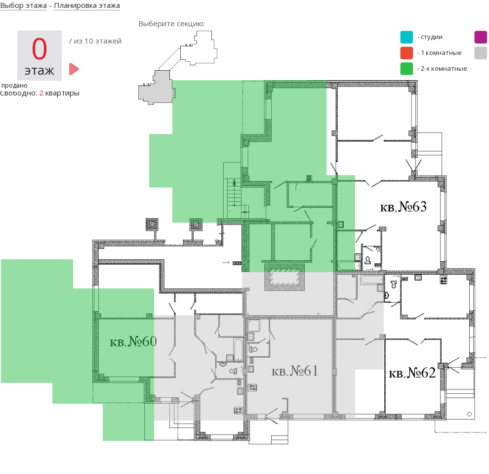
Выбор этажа (23, 5)
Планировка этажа (87, 5)
